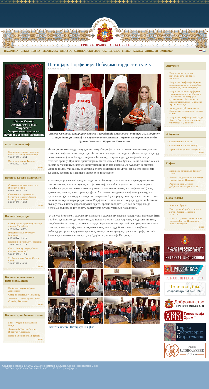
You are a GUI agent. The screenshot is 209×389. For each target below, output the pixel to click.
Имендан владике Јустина (21, 161)
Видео (126, 50)
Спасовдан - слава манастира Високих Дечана (23, 186)
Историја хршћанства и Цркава (24, 335)
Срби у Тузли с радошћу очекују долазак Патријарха (25, 224)
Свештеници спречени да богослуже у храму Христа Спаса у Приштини (22, 197)
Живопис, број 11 (178, 205)
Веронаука (50, 50)
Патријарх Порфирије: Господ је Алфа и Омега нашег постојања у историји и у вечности (186, 120)
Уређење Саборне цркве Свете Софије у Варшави (24, 299)
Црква (25, 50)
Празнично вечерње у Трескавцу (25, 241)
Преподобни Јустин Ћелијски (184, 149)
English (204, 50)
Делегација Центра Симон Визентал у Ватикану (21, 330)
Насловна (11, 50)
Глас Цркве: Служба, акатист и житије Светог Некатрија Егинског (185, 212)
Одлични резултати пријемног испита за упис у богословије (23, 153)
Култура (66, 50)
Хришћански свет (87, 50)
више (40, 167)
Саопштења (111, 50)
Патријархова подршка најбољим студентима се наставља (182, 76)
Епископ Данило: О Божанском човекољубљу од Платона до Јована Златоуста (185, 221)
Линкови (151, 50)
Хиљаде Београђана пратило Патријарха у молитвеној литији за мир (186, 111)
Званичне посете (58, 326)
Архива (138, 50)
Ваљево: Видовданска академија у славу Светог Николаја (186, 178)
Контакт (166, 50)
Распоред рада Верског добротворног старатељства (183, 185)
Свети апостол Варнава (181, 141)
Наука (35, 50)
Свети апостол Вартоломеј (183, 145)
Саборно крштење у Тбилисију (24, 294)
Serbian (200, 50)
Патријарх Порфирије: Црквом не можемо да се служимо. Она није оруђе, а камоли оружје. (185, 85)
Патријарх (76, 326)
